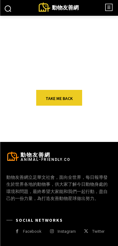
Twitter (98, 231)
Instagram (67, 231)
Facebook (32, 231)
